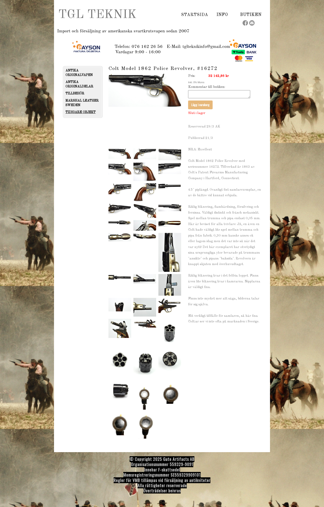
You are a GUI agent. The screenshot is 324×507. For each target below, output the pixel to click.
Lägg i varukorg (200, 106)
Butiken (250, 15)
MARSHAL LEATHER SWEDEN (82, 103)
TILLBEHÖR (74, 93)
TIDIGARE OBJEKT (80, 112)
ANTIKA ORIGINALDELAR (79, 84)
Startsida (194, 15)
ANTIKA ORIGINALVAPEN (79, 73)
